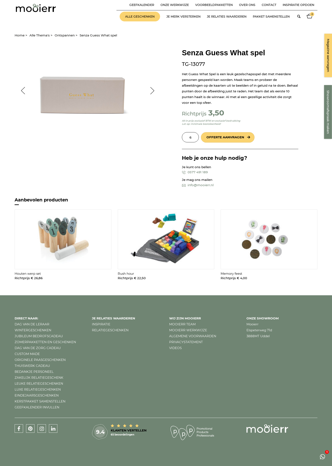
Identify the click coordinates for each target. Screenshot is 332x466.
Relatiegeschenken (110, 330)
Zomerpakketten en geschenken (45, 342)
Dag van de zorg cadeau (38, 348)
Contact (269, 5)
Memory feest (231, 274)
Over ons (247, 5)
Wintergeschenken (33, 330)
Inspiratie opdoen (298, 5)
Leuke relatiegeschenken (39, 383)
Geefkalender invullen (37, 407)
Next (154, 90)
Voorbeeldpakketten (214, 5)
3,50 (216, 112)
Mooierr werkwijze (188, 330)
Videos (175, 348)
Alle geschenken (140, 16)
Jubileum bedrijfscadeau (39, 336)
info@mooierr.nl (198, 185)
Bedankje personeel (34, 372)
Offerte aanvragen (225, 137)
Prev (21, 90)
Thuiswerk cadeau (32, 366)
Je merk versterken (183, 16)
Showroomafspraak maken (328, 112)
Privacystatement (186, 342)
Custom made (27, 354)
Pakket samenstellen (271, 16)
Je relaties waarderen (226, 16)
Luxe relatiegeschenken (38, 389)
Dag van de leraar (32, 324)
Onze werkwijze (174, 5)
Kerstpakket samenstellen (40, 401)
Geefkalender (141, 5)
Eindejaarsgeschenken (37, 395)
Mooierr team (182, 324)
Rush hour (126, 274)
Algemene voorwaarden (192, 336)
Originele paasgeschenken (40, 360)
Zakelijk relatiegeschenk (39, 378)
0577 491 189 (195, 172)
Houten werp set (28, 274)
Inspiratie (101, 324)
